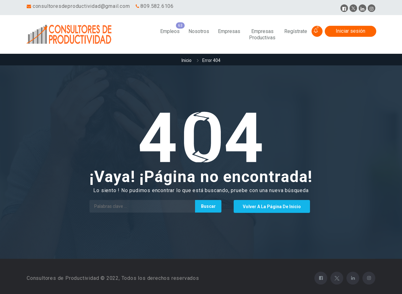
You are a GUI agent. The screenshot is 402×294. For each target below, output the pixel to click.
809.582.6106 (157, 6)
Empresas (229, 31)
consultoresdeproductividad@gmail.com (81, 6)
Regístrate (295, 31)
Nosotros (198, 31)
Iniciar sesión (350, 31)
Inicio (187, 60)
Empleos (170, 31)
